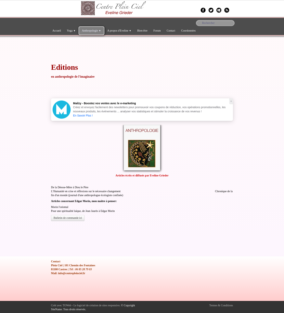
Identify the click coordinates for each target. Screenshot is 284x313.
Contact (171, 30)
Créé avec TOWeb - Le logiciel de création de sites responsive (85, 305)
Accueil (56, 30)
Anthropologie (91, 30)
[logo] (50, 9)
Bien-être (142, 30)
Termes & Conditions (221, 305)
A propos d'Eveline (119, 30)
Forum (157, 30)
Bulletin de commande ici (68, 217)
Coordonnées (188, 30)
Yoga (71, 30)
